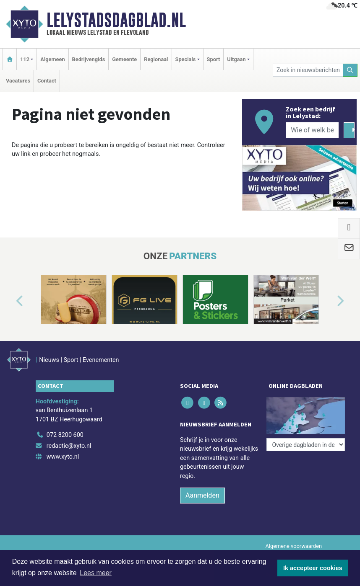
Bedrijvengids (88, 59)
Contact (46, 80)
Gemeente (124, 59)
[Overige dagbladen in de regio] (305, 444)
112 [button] (24, 59)
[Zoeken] (350, 70)
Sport (213, 59)
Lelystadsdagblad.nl (116, 20)
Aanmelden (202, 495)
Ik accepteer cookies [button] (312, 568)
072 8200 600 (65, 435)
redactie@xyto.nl (69, 445)
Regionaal (156, 59)
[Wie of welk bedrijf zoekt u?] (312, 130)
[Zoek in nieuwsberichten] (308, 70)
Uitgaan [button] (236, 59)
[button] (10, 301)
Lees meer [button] (96, 572)
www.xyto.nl (63, 456)
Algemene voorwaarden (294, 546)
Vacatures (18, 80)
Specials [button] (185, 59)
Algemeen (52, 59)
